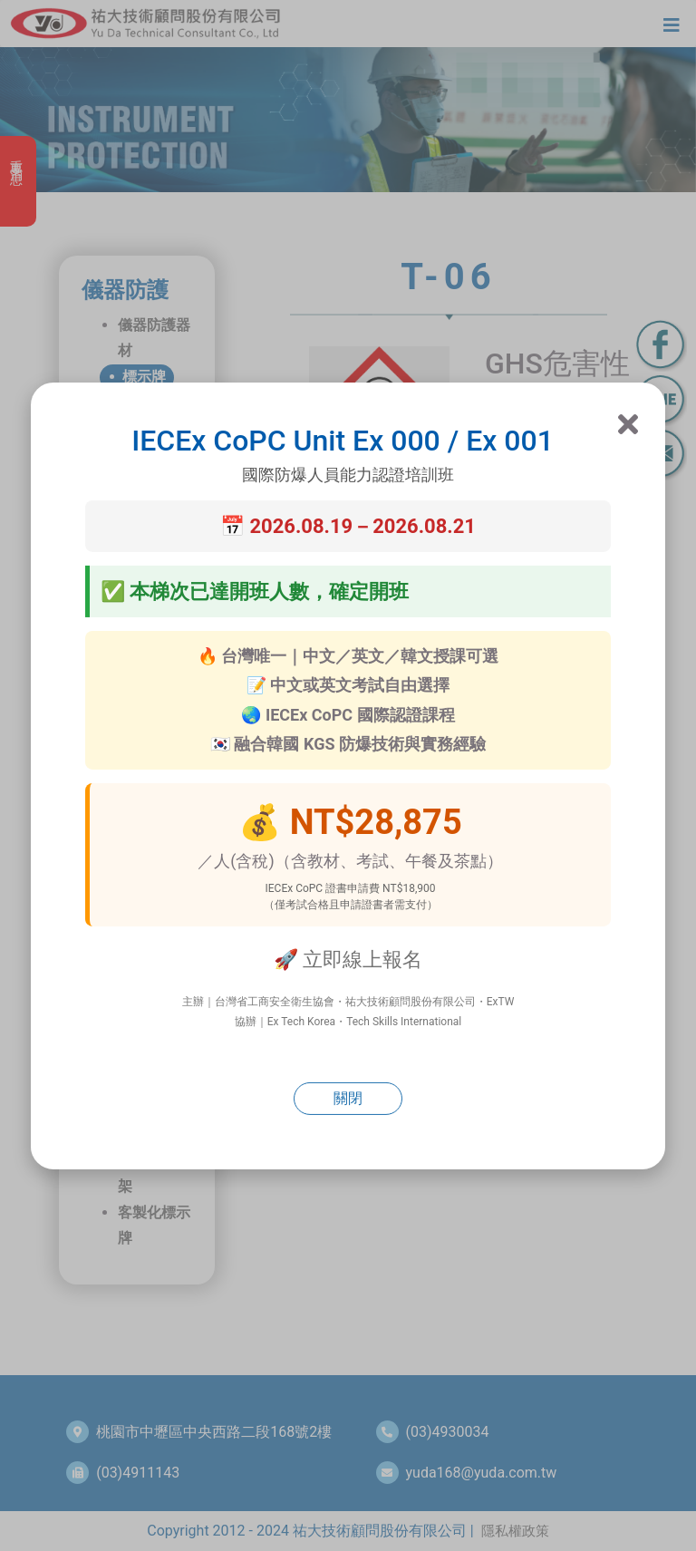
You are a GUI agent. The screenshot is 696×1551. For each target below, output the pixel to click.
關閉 (348, 1098)
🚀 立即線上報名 (348, 959)
